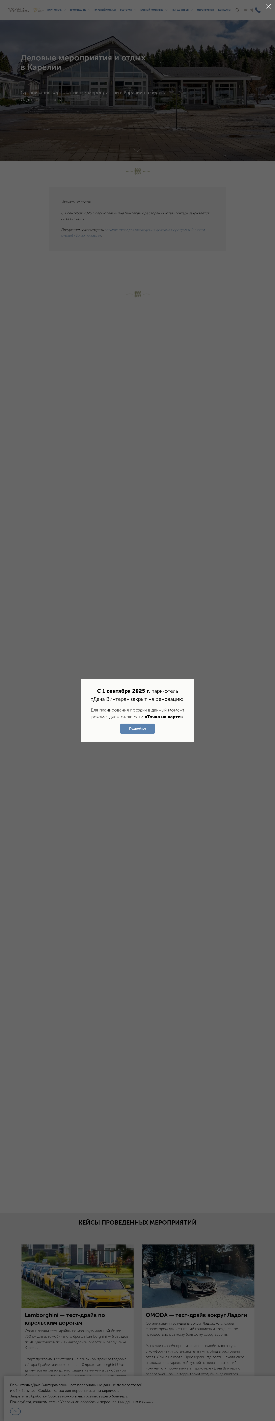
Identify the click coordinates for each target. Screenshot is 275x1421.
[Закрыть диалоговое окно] (268, 6)
